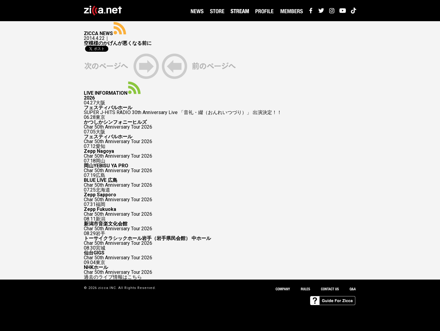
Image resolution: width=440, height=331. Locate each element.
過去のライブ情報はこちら (113, 277)
